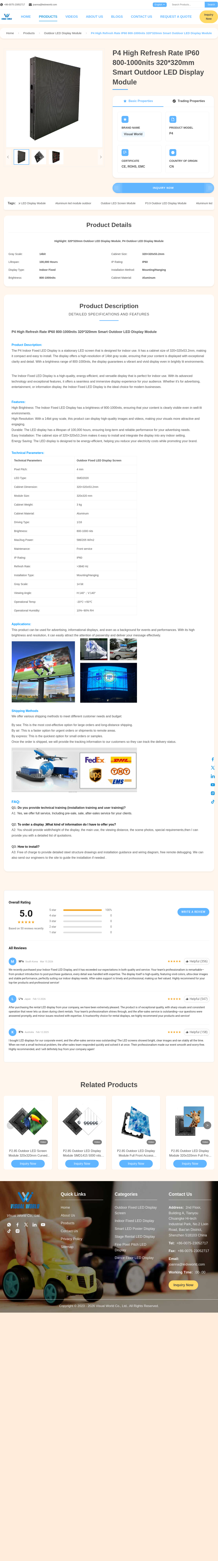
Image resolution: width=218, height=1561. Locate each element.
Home (26, 17)
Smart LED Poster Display (135, 1229)
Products (48, 17)
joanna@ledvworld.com (45, 4)
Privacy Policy (71, 1239)
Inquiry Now (163, 187)
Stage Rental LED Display (135, 1237)
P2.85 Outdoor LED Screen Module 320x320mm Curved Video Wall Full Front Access (28, 1153)
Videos (71, 17)
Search (211, 4)
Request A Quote (176, 17)
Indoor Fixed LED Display (134, 1221)
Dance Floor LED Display (134, 1258)
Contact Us (141, 17)
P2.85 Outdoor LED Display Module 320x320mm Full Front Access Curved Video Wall (190, 1153)
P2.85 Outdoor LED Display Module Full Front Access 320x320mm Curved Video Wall (136, 1153)
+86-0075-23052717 (14, 4)
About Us (94, 17)
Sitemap (67, 1247)
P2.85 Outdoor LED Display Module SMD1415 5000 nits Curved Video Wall (82, 1153)
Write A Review (193, 911)
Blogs (117, 17)
